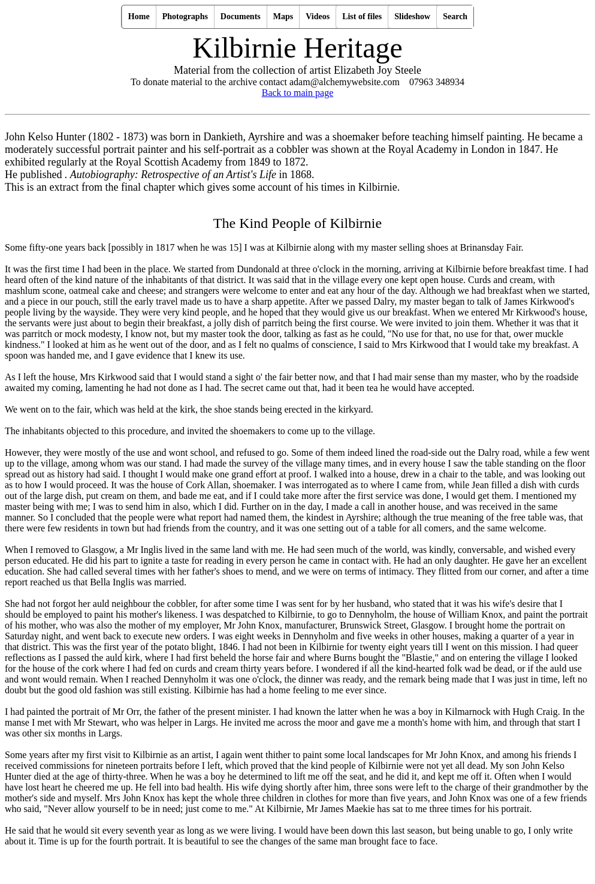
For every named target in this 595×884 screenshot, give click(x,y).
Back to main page (298, 93)
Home (139, 16)
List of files (362, 16)
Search (455, 16)
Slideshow (412, 16)
